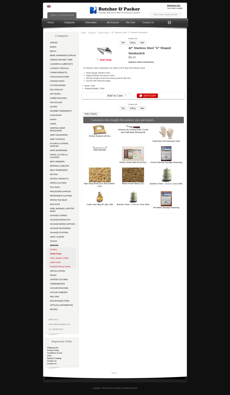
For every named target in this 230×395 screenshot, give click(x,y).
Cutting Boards (58, 85)
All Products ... (57, 329)
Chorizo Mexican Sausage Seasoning (166, 162)
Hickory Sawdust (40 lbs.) (100, 136)
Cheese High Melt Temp (61, 60)
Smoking (92, 32)
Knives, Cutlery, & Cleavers (59, 156)
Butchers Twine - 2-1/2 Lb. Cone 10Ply (166, 184)
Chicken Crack (57, 81)
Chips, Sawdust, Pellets (59, 258)
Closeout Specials (59, 68)
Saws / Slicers (57, 237)
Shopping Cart (173, 5)
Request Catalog (54, 358)
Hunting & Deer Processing (57, 129)
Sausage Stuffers (59, 233)
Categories (69, 22)
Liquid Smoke (55, 262)
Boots (53, 51)
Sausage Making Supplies (62, 224)
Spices (53, 275)
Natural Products (59, 179)
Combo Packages (58, 98)
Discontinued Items (59, 301)
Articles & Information (61, 305)
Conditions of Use (54, 353)
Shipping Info (52, 348)
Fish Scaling (56, 102)
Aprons (54, 43)
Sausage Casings (58, 216)
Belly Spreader (100, 150)
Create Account (66, 15)
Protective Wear (58, 200)
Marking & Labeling (59, 166)
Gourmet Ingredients (60, 111)
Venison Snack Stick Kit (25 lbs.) (133, 162)
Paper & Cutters (58, 183)
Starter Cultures (59, 280)
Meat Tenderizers (59, 170)
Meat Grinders (57, 162)
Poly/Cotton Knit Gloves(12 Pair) (166, 141)
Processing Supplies (60, 192)
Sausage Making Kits (60, 220)
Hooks (53, 120)
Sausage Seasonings (60, 228)
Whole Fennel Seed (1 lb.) (133, 183)
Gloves (53, 107)
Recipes (54, 309)
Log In (53, 15)
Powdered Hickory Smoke (60, 267)
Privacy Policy (53, 350)
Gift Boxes (55, 94)
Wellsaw (54, 297)
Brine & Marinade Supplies (63, 55)
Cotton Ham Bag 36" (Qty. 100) (100, 204)
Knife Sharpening (58, 150)
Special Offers (57, 271)
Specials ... (54, 319)
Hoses (53, 124)
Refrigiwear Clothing (61, 196)
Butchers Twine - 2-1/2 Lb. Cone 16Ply (133, 204)
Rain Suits (55, 204)
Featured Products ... (60, 324)
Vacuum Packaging (59, 288)
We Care (130, 22)
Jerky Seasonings (59, 135)
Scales (53, 241)
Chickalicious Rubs (59, 77)
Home (51, 22)
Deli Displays (56, 90)
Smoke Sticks (103, 32)
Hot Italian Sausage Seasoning (166, 207)
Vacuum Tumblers (59, 292)
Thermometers (57, 284)
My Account (113, 22)
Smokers (53, 250)
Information (91, 22)
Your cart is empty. (175, 8)
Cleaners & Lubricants (61, 64)
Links (49, 356)
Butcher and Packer (113, 388)
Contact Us (148, 22)
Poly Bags (55, 187)
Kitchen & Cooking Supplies (59, 145)
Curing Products (58, 73)
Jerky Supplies (57, 139)
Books (53, 47)
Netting (54, 174)
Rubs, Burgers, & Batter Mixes (62, 210)
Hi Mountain (55, 115)
